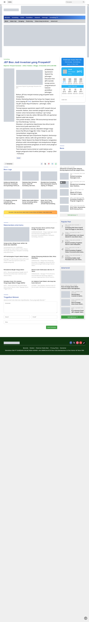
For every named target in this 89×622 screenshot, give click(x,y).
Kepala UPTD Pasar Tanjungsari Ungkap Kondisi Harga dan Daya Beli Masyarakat (77, 193)
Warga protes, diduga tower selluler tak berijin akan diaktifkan (15, 244)
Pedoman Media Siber (42, 348)
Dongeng (21, 21)
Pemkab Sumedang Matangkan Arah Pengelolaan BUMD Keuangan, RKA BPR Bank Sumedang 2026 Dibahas (77, 177)
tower (30, 101)
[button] (83, 2)
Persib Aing (29, 21)
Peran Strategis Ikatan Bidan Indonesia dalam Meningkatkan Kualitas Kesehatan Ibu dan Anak (71, 287)
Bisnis (6, 21)
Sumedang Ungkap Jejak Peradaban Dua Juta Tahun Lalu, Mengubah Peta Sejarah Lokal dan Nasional (73, 258)
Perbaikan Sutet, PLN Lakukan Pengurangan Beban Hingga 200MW (14, 282)
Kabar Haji (13, 21)
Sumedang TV (54, 17)
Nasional (37, 17)
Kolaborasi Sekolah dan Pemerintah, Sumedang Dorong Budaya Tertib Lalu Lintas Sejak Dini (12, 184)
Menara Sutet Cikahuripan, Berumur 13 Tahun (43, 270)
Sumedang (15, 17)
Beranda (7, 17)
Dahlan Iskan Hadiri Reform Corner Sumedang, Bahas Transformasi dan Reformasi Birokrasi (30, 202)
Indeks (10, 2)
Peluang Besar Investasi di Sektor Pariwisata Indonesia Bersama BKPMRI (77, 295)
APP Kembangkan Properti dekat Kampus (16, 256)
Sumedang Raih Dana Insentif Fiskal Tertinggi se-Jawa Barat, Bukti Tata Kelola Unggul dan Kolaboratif (74, 228)
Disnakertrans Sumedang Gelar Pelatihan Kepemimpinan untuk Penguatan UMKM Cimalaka (77, 185)
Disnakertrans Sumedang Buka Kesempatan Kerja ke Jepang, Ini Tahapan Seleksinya (49, 184)
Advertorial (54, 21)
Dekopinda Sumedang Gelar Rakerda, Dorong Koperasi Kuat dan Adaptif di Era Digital (72, 169)
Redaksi (32, 348)
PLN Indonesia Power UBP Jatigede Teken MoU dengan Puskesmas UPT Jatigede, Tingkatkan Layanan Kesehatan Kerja (77, 311)
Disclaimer (63, 348)
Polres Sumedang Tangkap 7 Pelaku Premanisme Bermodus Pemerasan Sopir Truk (74, 251)
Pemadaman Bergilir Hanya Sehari (14, 270)
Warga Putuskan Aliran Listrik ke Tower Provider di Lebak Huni (43, 228)
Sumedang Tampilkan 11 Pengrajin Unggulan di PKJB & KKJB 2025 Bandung (77, 200)
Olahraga (45, 17)
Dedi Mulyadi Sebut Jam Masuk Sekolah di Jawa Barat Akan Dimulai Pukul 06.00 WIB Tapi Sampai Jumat (74, 236)
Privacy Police (54, 348)
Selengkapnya (73, 215)
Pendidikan (29, 17)
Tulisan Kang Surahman (42, 21)
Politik (22, 17)
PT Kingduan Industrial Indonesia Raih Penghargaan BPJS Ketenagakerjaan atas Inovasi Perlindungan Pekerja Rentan (10, 202)
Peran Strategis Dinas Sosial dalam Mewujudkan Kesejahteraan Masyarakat (77, 303)
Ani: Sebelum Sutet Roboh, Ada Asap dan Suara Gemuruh (44, 282)
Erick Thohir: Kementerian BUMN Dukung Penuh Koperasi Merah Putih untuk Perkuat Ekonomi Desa (77, 208)
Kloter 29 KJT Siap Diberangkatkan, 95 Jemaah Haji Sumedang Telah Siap (48, 202)
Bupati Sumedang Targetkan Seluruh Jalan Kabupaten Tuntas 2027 (73, 243)
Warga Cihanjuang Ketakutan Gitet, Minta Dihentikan (44, 257)
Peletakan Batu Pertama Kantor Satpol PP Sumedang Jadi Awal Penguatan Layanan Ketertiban (29, 184)
